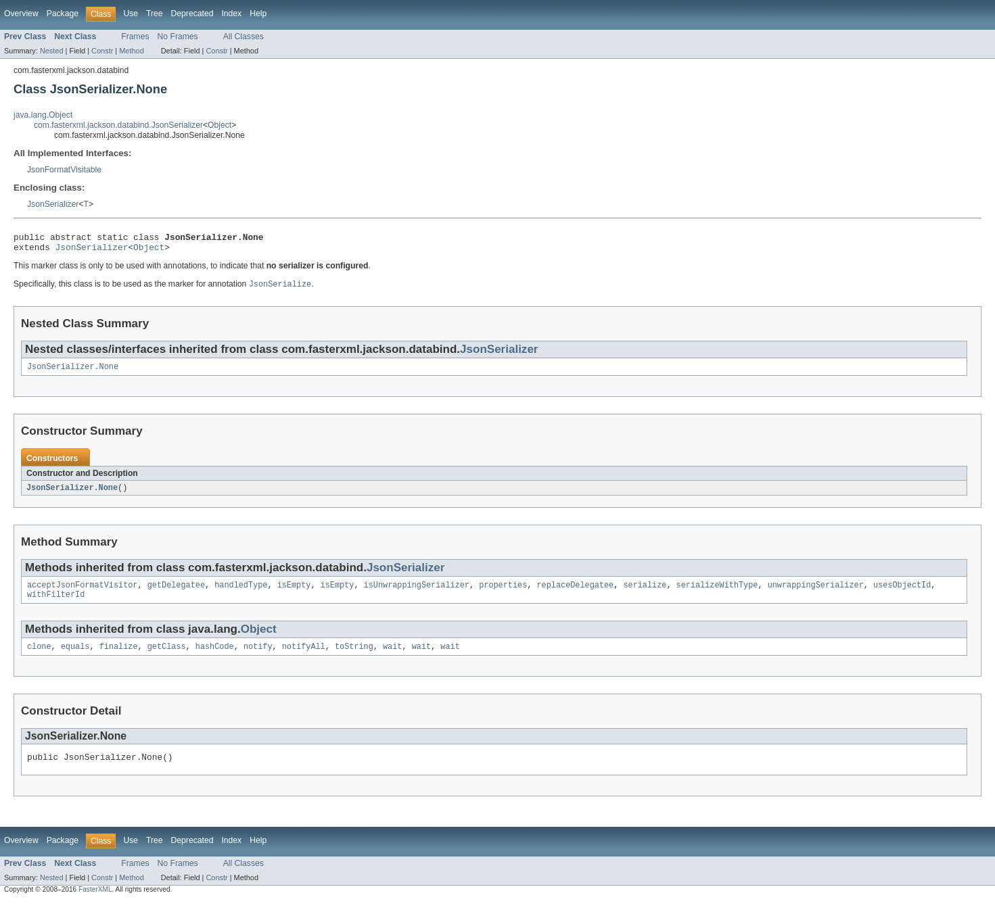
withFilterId (56, 603)
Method (131, 51)
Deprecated (192, 13)
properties (503, 592)
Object (219, 125)
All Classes (243, 36)
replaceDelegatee (575, 592)
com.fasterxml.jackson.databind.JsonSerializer (118, 125)
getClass (166, 657)
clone (39, 657)
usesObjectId (902, 592)
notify (258, 657)
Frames (135, 36)
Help (258, 13)
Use (130, 13)
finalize (118, 657)
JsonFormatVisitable (64, 169)
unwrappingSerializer (815, 592)
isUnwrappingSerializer (416, 592)
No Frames (178, 36)
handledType (240, 592)
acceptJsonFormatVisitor (82, 592)
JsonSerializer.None (72, 372)
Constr (102, 51)
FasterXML (95, 902)
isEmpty (294, 592)
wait (392, 657)
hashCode (214, 657)
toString (354, 657)
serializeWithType (717, 592)
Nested (52, 51)
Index (231, 13)
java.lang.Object (43, 115)
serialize (644, 592)
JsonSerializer (52, 204)
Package (62, 13)
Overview (21, 13)
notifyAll (303, 657)
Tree (154, 13)
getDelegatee (176, 592)
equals (75, 657)
